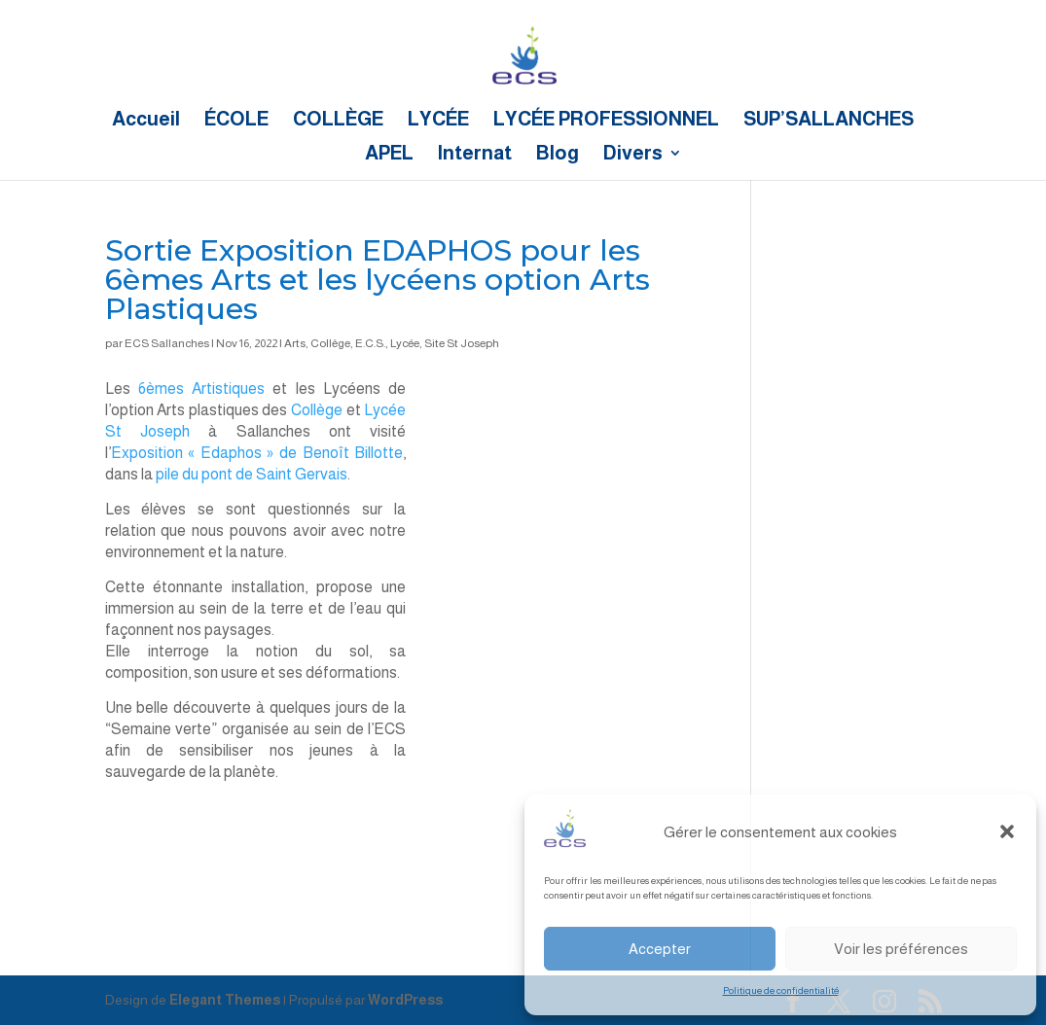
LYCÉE (438, 120)
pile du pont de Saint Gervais (251, 474)
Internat (475, 154)
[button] (1007, 831)
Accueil (146, 120)
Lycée (404, 343)
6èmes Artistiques (201, 388)
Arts (295, 343)
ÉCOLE (236, 120)
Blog (557, 154)
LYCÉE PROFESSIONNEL (606, 120)
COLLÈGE (338, 120)
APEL (389, 154)
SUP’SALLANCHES (828, 120)
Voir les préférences (901, 948)
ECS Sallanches (167, 343)
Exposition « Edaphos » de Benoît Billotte (257, 452)
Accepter (660, 948)
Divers (633, 154)
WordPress (405, 999)
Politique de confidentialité (781, 990)
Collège (330, 343)
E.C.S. (370, 343)
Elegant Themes (224, 999)
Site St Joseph (461, 343)
